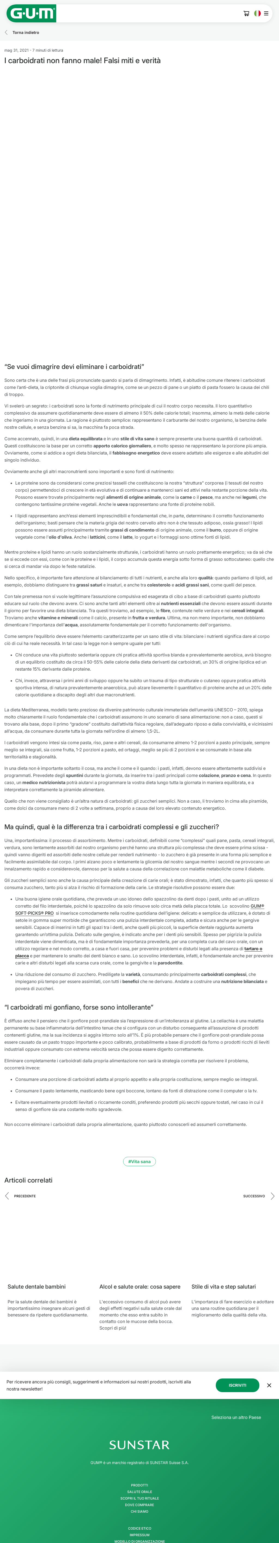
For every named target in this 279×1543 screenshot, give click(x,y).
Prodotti (139, 1392)
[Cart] (246, 13)
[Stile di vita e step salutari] (233, 1150)
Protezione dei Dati (139, 1455)
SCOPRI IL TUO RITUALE (139, 1405)
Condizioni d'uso (139, 1461)
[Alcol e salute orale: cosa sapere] (141, 1150)
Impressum (140, 1442)
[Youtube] (167, 1522)
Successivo (254, 1103)
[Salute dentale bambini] (49, 1150)
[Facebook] (111, 1522)
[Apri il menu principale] (267, 13)
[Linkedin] (153, 1522)
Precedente (25, 1103)
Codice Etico (139, 1435)
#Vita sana (139, 1068)
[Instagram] (125, 1522)
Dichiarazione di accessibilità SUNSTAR (139, 1481)
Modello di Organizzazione (139, 1448)
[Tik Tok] (139, 1522)
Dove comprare (139, 1411)
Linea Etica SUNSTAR (139, 1468)
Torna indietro (26, 32)
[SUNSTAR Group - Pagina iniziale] (139, 1351)
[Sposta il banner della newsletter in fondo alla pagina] (269, 1292)
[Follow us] (139, 1503)
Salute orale (139, 1398)
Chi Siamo (139, 1418)
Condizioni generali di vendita (139, 1474)
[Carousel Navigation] (139, 1107)
